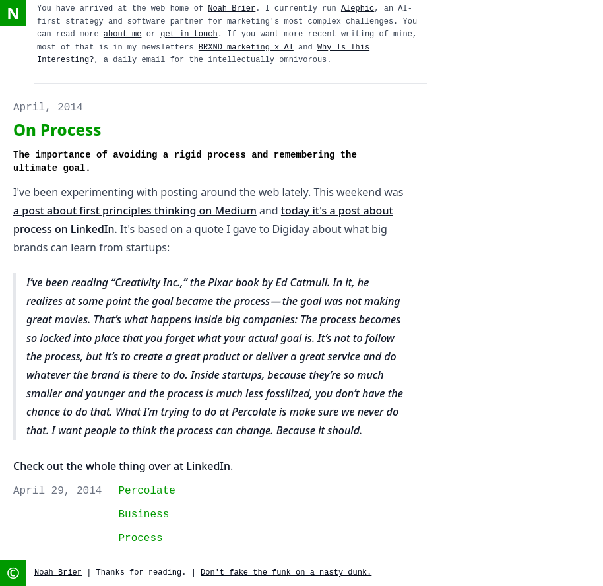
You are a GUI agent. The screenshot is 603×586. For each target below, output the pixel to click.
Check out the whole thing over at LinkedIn (121, 466)
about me (123, 34)
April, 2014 (48, 108)
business (143, 515)
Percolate (146, 491)
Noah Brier (231, 8)
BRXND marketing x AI (246, 47)
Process (140, 538)
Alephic (357, 8)
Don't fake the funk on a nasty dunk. (286, 572)
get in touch (188, 34)
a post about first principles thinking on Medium (135, 210)
